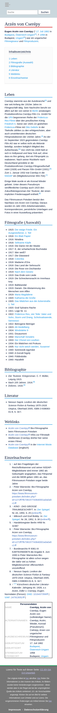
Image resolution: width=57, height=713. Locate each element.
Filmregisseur (11, 41)
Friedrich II (10, 123)
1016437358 (39, 594)
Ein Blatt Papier (23, 236)
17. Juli (39, 31)
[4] (42, 136)
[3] (46, 100)
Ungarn (19, 38)
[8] (40, 193)
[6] (51, 169)
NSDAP (8, 176)
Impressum (15, 709)
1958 (42, 34)
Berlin (35, 110)
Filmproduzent (31, 41)
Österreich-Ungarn (25, 34)
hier (27, 678)
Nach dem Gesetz (24, 271)
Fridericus (10, 127)
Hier (39, 678)
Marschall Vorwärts (24, 337)
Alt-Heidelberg (22, 327)
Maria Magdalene (24, 294)
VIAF (7, 597)
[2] (24, 37)
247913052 (17, 597)
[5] (20, 149)
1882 (46, 31)
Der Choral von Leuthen (27, 340)
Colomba (19, 258)
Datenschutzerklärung (36, 709)
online (35, 513)
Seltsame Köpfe (23, 242)
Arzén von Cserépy (18, 428)
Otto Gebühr (32, 127)
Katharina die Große (25, 298)
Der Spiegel (43, 509)
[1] (36, 34)
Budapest (9, 34)
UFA (10, 117)
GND (29, 594)
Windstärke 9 (21, 330)
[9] (34, 382)
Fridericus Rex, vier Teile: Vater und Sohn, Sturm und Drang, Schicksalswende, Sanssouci (30, 317)
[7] (47, 175)
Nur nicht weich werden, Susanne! (32, 346)
